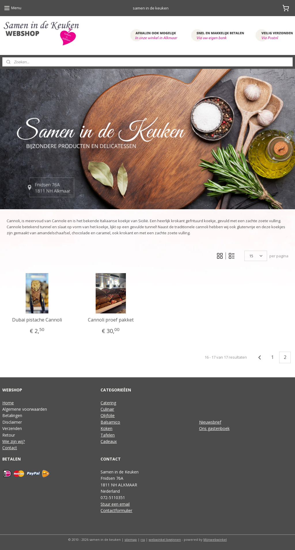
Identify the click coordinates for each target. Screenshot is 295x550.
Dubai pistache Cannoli (37, 320)
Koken (106, 428)
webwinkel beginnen (165, 539)
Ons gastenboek (214, 428)
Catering (108, 403)
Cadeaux (109, 441)
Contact (9, 447)
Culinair (107, 409)
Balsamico (110, 422)
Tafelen (108, 435)
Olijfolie (108, 415)
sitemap (130, 539)
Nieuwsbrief (210, 422)
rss (143, 539)
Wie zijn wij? (13, 441)
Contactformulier (116, 510)
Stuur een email (115, 504)
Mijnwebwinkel (215, 539)
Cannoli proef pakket (111, 320)
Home (8, 403)
